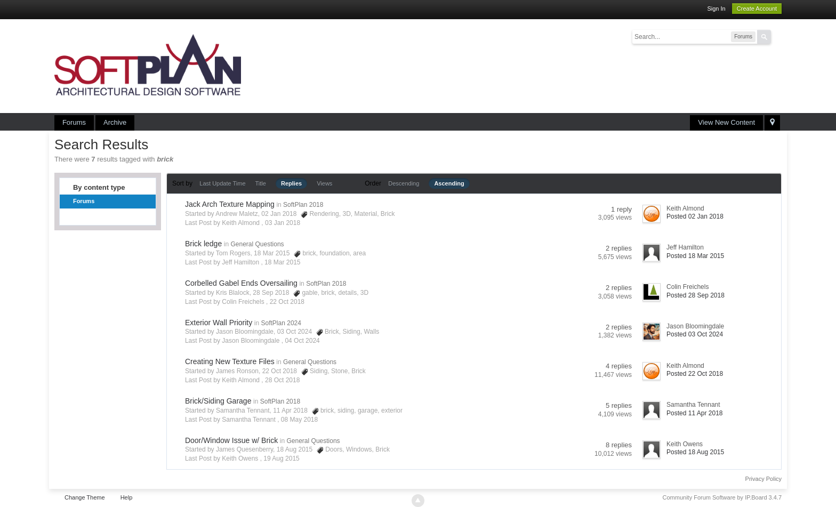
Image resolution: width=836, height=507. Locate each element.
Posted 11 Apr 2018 (694, 413)
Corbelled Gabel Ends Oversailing (241, 283)
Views (324, 183)
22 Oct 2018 (287, 301)
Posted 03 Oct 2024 (694, 334)
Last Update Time (222, 183)
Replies (291, 183)
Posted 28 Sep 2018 (695, 295)
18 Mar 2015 (282, 262)
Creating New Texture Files (230, 361)
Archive (114, 122)
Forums (74, 122)
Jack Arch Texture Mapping (230, 204)
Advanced (777, 36)
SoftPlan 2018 (303, 204)
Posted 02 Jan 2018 (695, 216)
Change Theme (85, 497)
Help (126, 497)
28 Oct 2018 (282, 380)
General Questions (257, 244)
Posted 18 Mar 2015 (695, 256)
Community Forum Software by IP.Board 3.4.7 (722, 497)
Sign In (716, 8)
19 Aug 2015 (281, 458)
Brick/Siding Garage (218, 401)
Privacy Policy (763, 479)
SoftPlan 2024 (281, 323)
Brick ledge (203, 243)
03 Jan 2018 (282, 223)
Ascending (449, 183)
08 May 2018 (299, 419)
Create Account (757, 8)
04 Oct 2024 (302, 340)
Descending (403, 183)
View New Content (726, 122)
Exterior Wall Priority (218, 322)
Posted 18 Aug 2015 (695, 452)
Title (260, 183)
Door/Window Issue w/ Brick (231, 440)
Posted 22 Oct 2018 (694, 373)
